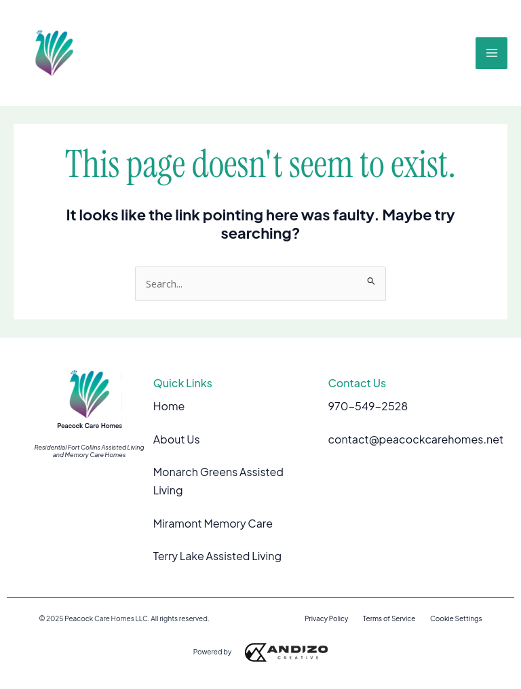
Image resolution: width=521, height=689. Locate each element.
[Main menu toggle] (491, 53)
